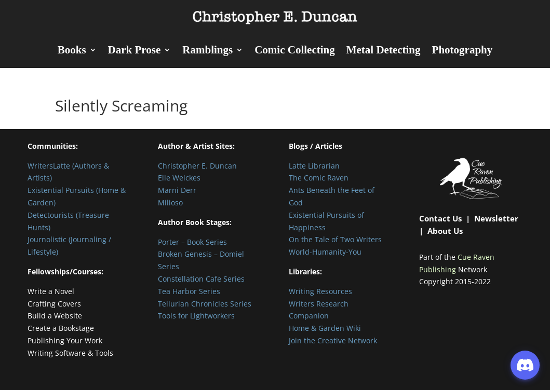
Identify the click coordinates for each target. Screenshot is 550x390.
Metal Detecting (383, 51)
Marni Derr (177, 190)
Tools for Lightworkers (196, 316)
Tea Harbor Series (189, 291)
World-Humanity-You (325, 252)
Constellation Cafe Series (201, 279)
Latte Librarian (314, 166)
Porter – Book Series (192, 242)
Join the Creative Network (333, 340)
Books (72, 51)
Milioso (170, 202)
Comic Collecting (294, 51)
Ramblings (207, 51)
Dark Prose (134, 51)
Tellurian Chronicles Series (204, 304)
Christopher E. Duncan (197, 166)
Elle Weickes (179, 178)
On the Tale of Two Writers (335, 239)
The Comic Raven (318, 178)
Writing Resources (320, 291)
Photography (462, 51)
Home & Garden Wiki (325, 328)
